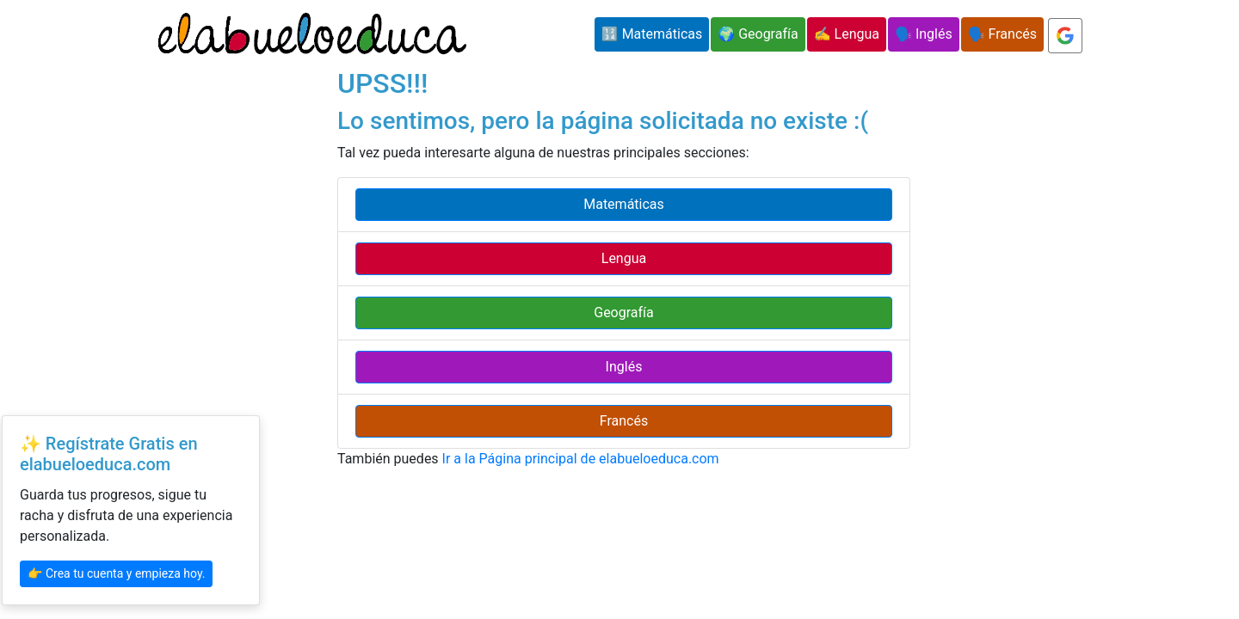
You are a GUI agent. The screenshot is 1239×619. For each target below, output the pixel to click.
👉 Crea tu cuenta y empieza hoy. (116, 573)
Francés (624, 421)
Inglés (624, 367)
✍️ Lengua (846, 34)
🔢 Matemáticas (651, 34)
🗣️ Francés (1002, 34)
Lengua (623, 258)
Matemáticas (623, 204)
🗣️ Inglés (923, 34)
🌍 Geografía (758, 34)
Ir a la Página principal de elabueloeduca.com (580, 458)
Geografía (624, 312)
